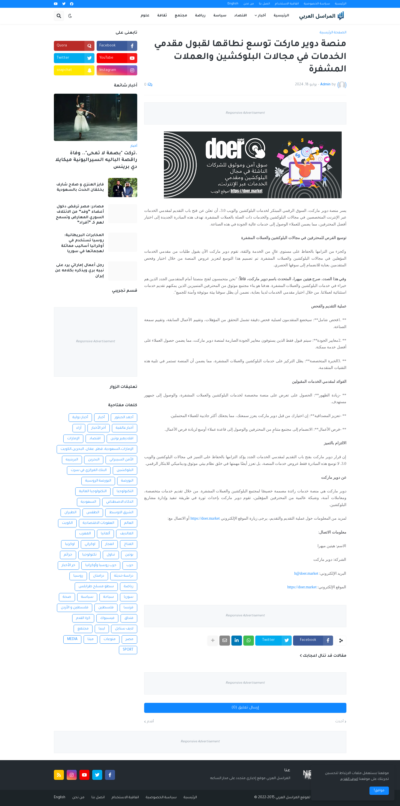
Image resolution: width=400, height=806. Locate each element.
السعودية (88, 502)
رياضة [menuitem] (200, 16)
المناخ (128, 544)
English (233, 4)
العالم (128, 523)
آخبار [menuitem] (262, 16)
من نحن (248, 4)
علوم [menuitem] (145, 16)
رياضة (128, 587)
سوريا (128, 597)
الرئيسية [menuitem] (281, 16)
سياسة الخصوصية (317, 4)
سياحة (108, 597)
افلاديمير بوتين (122, 439)
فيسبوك (107, 618)
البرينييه (72, 460)
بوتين (129, 555)
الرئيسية (340, 4)
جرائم (68, 555)
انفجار (109, 544)
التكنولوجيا (125, 491)
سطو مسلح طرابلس (96, 587)
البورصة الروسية (98, 481)
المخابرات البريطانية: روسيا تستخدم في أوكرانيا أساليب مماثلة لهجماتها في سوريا (82, 243)
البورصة (127, 481)
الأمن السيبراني (121, 460)
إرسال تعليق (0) (245, 708)
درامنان (98, 576)
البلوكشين (125, 470)
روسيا (78, 576)
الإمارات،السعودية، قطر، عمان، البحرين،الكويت (97, 449)
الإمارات (73, 439)
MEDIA (72, 639)
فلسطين (106, 608)
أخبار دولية (80, 418)
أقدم (150, 722)
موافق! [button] (379, 791)
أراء (78, 428)
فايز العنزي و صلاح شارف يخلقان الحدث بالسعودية (80, 187)
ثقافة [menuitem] (162, 16)
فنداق (128, 618)
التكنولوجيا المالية (93, 491)
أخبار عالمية (124, 428)
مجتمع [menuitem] (181, 16)
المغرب (85, 534)
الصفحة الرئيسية (333, 33)
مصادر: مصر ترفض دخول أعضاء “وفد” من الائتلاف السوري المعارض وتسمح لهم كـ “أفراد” (80, 215)
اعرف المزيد (349, 779)
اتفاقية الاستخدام (287, 4)
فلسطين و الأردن (74, 608)
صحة (67, 597)
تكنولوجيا (89, 555)
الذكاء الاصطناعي (119, 502)
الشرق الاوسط (121, 513)
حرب (129, 565)
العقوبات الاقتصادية (98, 523)
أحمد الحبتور (124, 418)
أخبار (101, 418)
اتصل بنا (264, 4)
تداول (111, 555)
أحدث (339, 722)
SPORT (128, 650)
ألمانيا (105, 534)
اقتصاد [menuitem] (240, 16)
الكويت (67, 523)
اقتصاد (95, 439)
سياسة (87, 597)
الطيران (70, 513)
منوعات (110, 639)
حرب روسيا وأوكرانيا (100, 565)
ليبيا (102, 629)
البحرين (93, 460)
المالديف (126, 534)
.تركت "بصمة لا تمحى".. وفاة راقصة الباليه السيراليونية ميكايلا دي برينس (96, 160)
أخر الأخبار (98, 428)
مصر (129, 639)
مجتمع (83, 629)
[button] (70, 16)
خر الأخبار (68, 565)
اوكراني (90, 544)
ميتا (91, 639)
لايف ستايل (124, 629)
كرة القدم (83, 618)
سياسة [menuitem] (219, 16)
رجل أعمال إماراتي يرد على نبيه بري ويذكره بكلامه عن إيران (79, 270)
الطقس (92, 513)
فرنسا (128, 608)
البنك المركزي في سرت (89, 470)
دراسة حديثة (123, 576)
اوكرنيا (70, 544)
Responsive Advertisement (245, 113)
